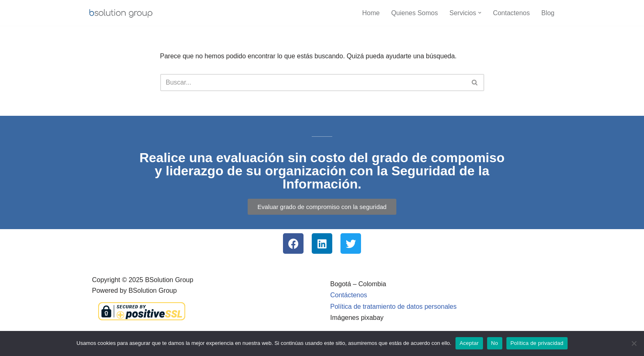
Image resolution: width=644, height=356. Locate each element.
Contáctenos (348, 295)
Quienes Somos (414, 12)
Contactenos (511, 12)
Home (371, 12)
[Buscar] (313, 82)
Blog (547, 12)
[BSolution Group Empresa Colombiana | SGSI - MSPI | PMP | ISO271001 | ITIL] (121, 12)
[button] (479, 12)
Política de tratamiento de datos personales (393, 306)
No (494, 343)
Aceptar (469, 343)
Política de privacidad (537, 343)
